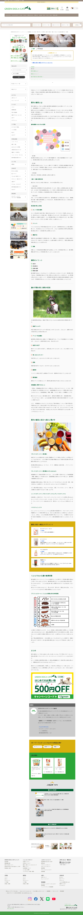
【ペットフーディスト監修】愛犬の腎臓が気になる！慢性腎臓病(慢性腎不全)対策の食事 (56, 810)
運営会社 (43, 863)
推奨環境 (43, 868)
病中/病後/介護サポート (16, 157)
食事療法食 (14, 109)
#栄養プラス (47, 746)
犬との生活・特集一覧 (36, 31)
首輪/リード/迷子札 (16, 152)
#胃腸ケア (55, 746)
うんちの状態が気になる (65, 882)
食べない (61, 877)
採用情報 (43, 871)
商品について (25, 866)
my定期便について (27, 868)
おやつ (13, 117)
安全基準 (6, 861)
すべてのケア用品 (15, 127)
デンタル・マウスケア (16, 184)
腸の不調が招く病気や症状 (36, 76)
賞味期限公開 (7, 863)
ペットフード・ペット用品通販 (25, 31)
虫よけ (13, 132)
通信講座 (62, 891)
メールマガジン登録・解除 (28, 871)
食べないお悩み (15, 171)
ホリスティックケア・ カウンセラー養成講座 (16, 197)
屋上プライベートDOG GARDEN (14, 892)
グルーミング (55, 891)
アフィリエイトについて (46, 869)
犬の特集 (43, 31)
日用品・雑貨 (7, 883)
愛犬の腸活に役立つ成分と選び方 (38, 79)
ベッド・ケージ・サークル (17, 154)
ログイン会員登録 (67, 9)
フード (13, 107)
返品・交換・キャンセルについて (30, 864)
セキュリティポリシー (45, 866)
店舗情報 (48, 891)
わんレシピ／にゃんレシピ (25, 891)
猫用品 (13, 164)
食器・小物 (14, 144)
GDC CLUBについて (9, 864)
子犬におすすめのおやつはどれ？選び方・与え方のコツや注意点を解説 (56, 835)
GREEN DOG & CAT (15, 31)
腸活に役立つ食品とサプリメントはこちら (43, 62)
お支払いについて (26, 863)
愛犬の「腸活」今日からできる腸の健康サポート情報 (53, 799)
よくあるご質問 (26, 869)
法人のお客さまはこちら (27, 892)
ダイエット (62, 880)
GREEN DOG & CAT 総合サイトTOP (12, 866)
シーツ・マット (15, 141)
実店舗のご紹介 (8, 868)
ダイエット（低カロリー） (17, 178)
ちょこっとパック (15, 100)
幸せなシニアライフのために (12, 891)
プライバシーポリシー (45, 864)
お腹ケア (13, 181)
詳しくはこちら (10, 908)
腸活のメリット (34, 73)
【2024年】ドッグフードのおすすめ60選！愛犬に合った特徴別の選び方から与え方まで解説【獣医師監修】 (56, 794)
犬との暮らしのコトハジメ (38, 891)
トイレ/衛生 (14, 129)
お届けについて (26, 861)
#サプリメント (37, 746)
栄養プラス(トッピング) (16, 115)
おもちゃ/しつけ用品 (16, 147)
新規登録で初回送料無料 (41, 2)
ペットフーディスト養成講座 (47, 886)
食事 (47, 31)
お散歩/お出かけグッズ (16, 149)
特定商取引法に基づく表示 (46, 861)
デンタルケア (62, 885)
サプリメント (14, 120)
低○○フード (14, 173)
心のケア (13, 135)
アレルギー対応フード (16, 176)
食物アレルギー (63, 883)
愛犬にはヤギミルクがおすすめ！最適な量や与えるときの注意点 (55, 828)
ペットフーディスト (44, 726)
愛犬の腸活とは (34, 71)
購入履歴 (61, 8)
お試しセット (14, 97)
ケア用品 (6, 882)
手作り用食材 (14, 112)
